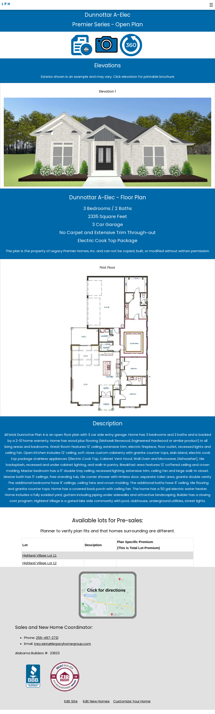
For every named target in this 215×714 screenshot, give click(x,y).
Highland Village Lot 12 (39, 563)
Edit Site (71, 701)
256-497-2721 (47, 637)
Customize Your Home (132, 701)
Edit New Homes (96, 701)
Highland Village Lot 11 (39, 555)
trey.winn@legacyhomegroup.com (62, 643)
